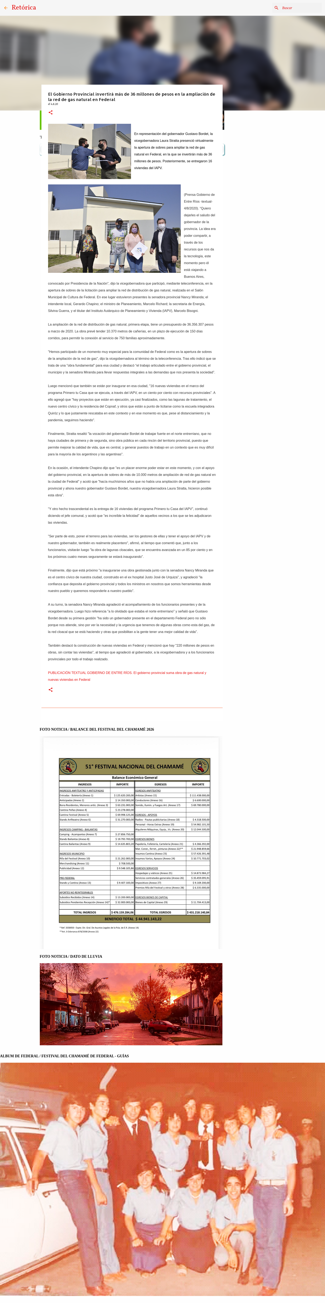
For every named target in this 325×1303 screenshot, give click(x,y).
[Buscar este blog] (300, 8)
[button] (50, 113)
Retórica (24, 7)
